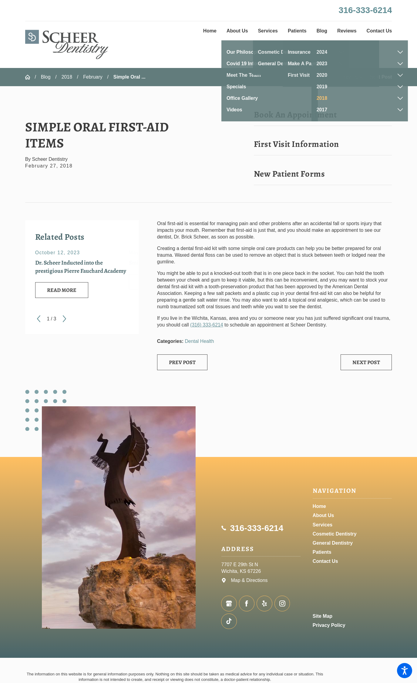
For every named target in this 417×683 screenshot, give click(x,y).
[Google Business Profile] (229, 603)
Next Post (366, 362)
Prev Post (182, 362)
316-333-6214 (365, 10)
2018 (67, 76)
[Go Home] (30, 77)
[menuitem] (209, 31)
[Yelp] (264, 603)
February (93, 76)
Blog (46, 76)
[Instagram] (282, 603)
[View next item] (64, 318)
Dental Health (199, 341)
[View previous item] (38, 318)
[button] (404, 670)
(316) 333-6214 (206, 324)
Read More (61, 290)
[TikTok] (229, 621)
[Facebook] (247, 603)
